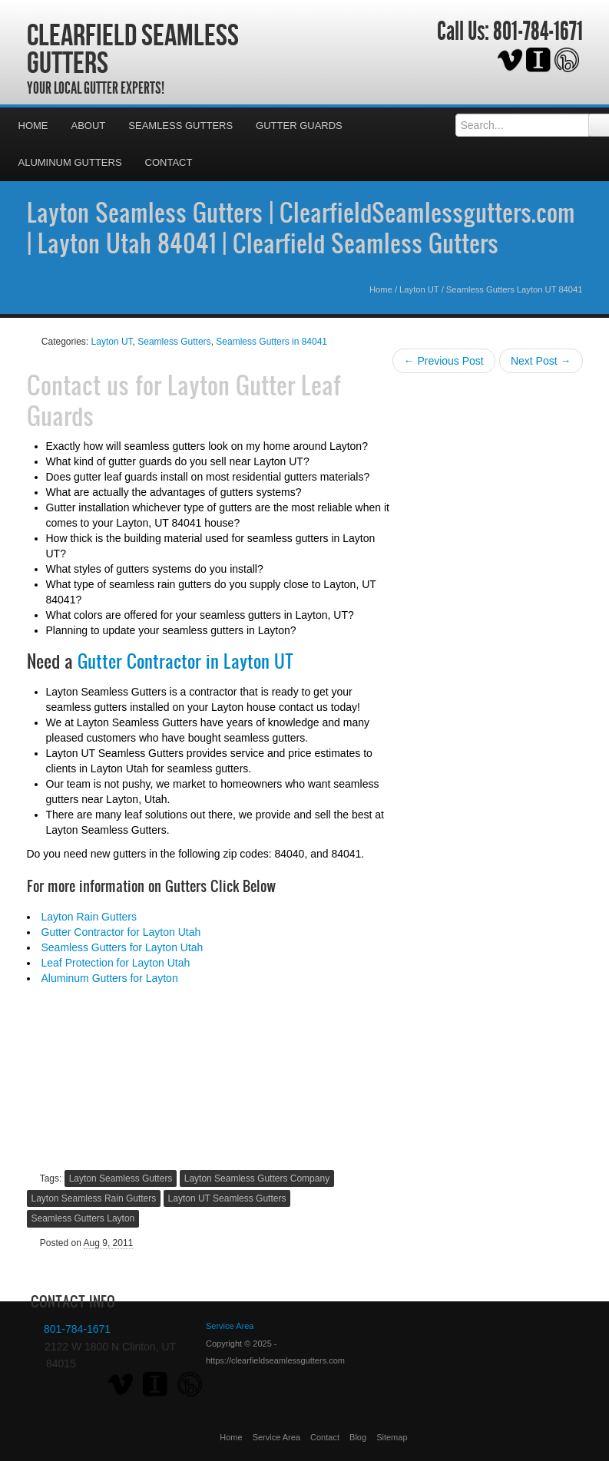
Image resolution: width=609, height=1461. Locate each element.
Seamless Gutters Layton (83, 1218)
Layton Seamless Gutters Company (256, 1178)
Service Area (276, 1437)
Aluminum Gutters (70, 162)
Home (33, 125)
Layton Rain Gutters (89, 917)
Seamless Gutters (180, 125)
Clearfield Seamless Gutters (133, 48)
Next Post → (541, 361)
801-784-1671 (538, 31)
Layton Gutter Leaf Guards (184, 400)
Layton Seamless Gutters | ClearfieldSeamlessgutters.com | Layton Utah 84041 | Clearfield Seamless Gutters (301, 227)
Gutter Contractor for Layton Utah (121, 932)
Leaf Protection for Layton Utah (115, 963)
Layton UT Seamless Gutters (227, 1198)
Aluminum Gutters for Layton (109, 978)
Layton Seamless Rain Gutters (94, 1198)
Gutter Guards (299, 125)
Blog (357, 1437)
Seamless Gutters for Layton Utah (122, 947)
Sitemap (391, 1437)
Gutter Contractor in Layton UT (185, 661)
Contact (169, 162)
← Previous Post (444, 361)
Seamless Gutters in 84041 (271, 341)
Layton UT (419, 289)
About (88, 125)
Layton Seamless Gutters (121, 1178)
